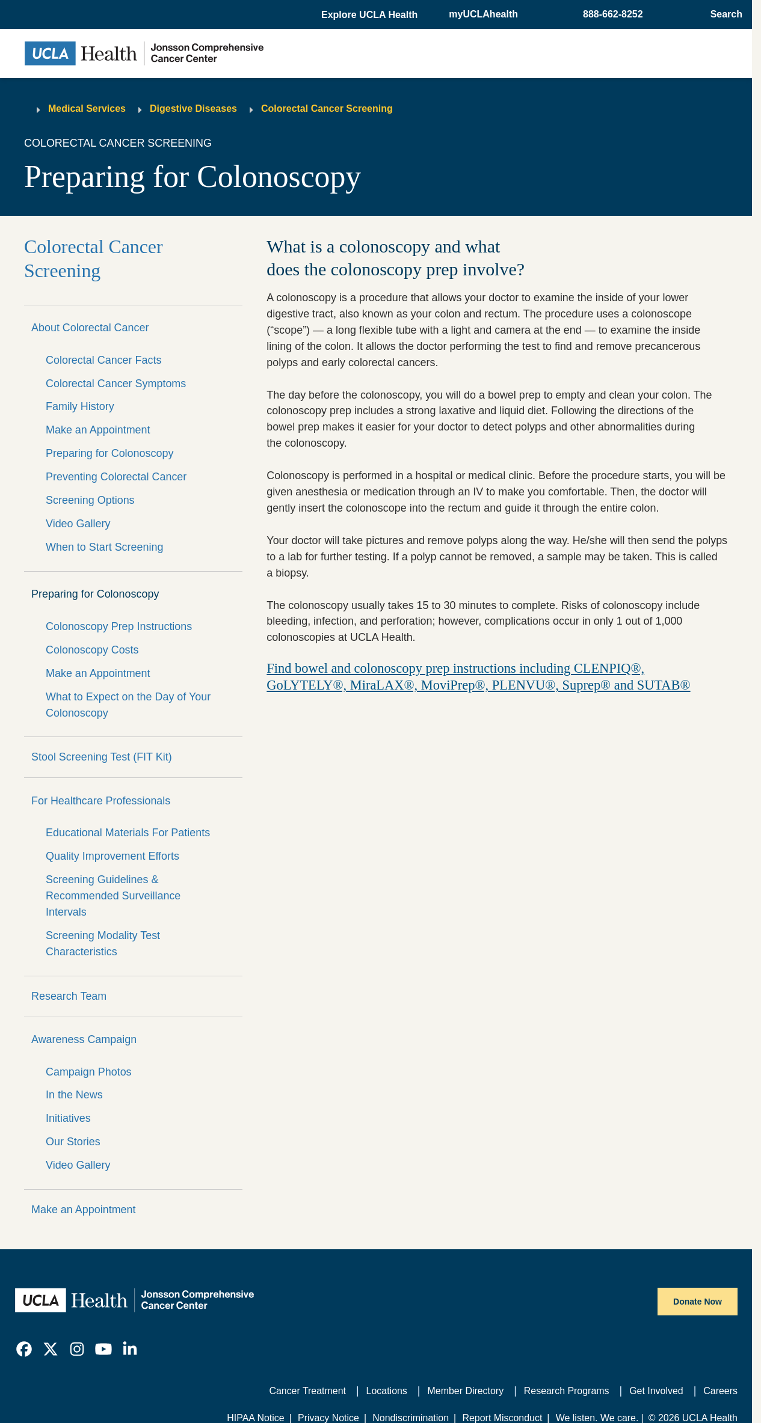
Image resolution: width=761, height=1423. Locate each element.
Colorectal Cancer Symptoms (116, 384)
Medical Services (87, 108)
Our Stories (73, 1142)
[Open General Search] (722, 14)
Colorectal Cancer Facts (103, 360)
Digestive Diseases (193, 108)
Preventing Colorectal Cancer (116, 477)
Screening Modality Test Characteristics (103, 943)
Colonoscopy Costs (92, 650)
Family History (80, 406)
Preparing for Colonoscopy (109, 453)
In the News (74, 1095)
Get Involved (656, 1391)
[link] (24, 1349)
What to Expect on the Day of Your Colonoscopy (128, 705)
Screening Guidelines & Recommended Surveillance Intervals (113, 896)
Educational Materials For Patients (128, 833)
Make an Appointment (98, 430)
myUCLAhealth (483, 14)
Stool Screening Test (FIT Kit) (101, 757)
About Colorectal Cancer (90, 328)
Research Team (68, 996)
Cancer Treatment (307, 1391)
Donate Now (697, 1301)
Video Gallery (78, 524)
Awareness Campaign (84, 1039)
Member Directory (466, 1391)
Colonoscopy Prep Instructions (119, 626)
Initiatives (68, 1118)
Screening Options (90, 500)
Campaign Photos (89, 1072)
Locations (386, 1391)
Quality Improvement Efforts (112, 856)
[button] (370, 15)
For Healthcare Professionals (100, 801)
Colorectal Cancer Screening (327, 108)
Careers (720, 1391)
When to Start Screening (104, 547)
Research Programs (566, 1391)
